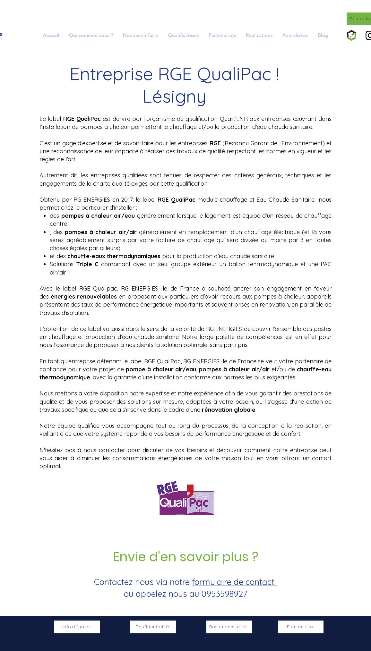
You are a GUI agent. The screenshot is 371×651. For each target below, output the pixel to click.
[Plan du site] (301, 627)
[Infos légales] (77, 627)
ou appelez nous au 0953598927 (185, 593)
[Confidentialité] (153, 627)
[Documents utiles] (229, 627)
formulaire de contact (234, 582)
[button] (140, 35)
